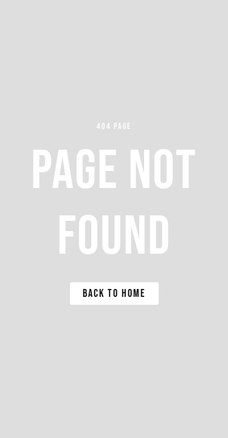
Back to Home (114, 293)
